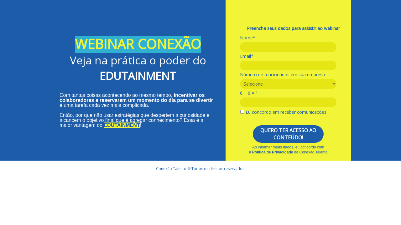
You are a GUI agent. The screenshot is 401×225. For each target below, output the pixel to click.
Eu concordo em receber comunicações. (283, 112)
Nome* (247, 38)
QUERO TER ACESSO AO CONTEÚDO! (288, 134)
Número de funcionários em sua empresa (282, 75)
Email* (246, 56)
